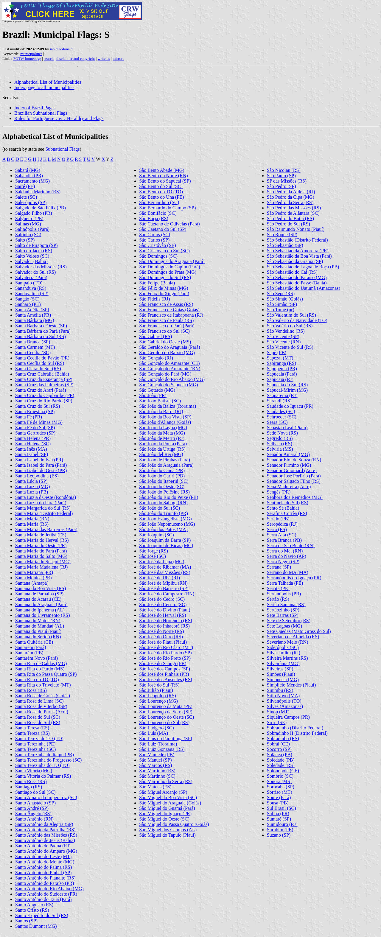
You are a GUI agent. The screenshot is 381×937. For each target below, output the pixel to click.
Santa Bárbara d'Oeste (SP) (41, 325)
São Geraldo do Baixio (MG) (167, 352)
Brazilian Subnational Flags (40, 113)
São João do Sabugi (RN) (163, 502)
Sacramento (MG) (32, 180)
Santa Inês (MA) (31, 449)
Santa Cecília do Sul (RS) (39, 363)
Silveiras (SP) (280, 668)
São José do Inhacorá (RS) (164, 625)
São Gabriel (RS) (155, 336)
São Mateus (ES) (155, 786)
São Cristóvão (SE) (157, 245)
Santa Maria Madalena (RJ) (41, 566)
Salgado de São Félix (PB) (40, 207)
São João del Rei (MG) (161, 454)
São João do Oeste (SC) (161, 486)
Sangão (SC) (27, 298)
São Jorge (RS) (153, 550)
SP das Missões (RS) (287, 180)
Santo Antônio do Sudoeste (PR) (46, 893)
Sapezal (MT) (280, 357)
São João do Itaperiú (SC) (163, 481)
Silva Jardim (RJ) (283, 652)
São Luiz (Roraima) (158, 743)
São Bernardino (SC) (159, 202)
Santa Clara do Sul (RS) (38, 368)
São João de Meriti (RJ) (161, 438)
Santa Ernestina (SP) (35, 411)
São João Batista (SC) (160, 400)
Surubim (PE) (280, 829)
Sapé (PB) (276, 352)
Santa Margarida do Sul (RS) (42, 507)
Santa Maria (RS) (32, 524)
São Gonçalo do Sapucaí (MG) (168, 384)
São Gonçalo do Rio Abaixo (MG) (172, 379)
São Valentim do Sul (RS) (291, 314)
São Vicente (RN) (284, 341)
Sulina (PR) (278, 813)
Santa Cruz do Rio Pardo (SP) (43, 400)
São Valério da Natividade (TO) (297, 320)
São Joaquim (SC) (156, 534)
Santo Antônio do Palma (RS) (43, 867)
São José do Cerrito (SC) (162, 604)
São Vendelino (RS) (286, 331)
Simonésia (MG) (283, 679)
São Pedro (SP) (281, 186)
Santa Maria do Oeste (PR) (40, 545)
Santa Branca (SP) (32, 341)
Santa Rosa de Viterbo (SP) (41, 706)
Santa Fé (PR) (28, 416)
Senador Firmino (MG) (289, 465)
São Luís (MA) (153, 733)
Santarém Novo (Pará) (36, 658)
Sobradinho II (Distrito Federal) (297, 733)
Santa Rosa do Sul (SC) (37, 717)
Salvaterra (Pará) (31, 277)
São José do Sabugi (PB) (162, 663)
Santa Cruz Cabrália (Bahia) (42, 373)
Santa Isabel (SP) (31, 454)
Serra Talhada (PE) (285, 583)
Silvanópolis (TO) (284, 700)
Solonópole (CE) (283, 770)
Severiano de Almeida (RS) (293, 636)
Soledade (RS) (281, 765)
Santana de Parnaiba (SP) (39, 593)
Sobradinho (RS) (283, 738)
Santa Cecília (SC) (33, 352)
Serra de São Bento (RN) (291, 545)
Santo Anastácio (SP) (35, 802)
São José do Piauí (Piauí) (163, 642)
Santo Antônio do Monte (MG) (44, 861)
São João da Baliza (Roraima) (167, 406)
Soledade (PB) (281, 759)
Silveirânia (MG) (283, 663)
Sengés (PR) (279, 491)
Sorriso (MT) (279, 792)
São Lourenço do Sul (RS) (164, 722)
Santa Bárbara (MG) (34, 320)
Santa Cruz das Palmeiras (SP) (44, 384)
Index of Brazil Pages (34, 107)
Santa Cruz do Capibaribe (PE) (44, 395)
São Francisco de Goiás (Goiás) (169, 309)
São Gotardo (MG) (157, 390)
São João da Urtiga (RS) (162, 449)
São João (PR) (153, 395)
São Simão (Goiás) (285, 298)
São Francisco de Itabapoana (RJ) (171, 314)
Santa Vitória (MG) (33, 770)
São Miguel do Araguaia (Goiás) (170, 802)
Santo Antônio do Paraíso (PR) (44, 883)
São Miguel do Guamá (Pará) (167, 808)
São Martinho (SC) (157, 776)
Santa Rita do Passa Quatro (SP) (46, 674)
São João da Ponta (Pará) (163, 443)
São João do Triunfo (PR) (163, 513)
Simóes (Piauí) (281, 674)
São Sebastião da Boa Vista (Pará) (299, 256)
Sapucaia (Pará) (282, 373)
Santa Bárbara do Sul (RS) (40, 336)
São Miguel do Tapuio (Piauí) (167, 835)
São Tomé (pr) (280, 309)
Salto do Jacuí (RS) (33, 250)
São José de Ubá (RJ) (159, 577)
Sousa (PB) (277, 802)
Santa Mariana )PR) (34, 572)
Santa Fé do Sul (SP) (35, 427)
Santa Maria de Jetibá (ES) (40, 534)
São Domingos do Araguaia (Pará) (172, 261)
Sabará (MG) (27, 170)
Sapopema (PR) (282, 368)
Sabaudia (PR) (29, 175)
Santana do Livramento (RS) (42, 615)
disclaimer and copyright (75, 58)
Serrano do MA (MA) (287, 572)
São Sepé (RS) (281, 293)
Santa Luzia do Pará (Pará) (40, 502)
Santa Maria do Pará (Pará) (41, 550)
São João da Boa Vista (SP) (165, 416)
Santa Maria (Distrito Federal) (44, 513)
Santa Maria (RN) (32, 518)
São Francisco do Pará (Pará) (167, 325)
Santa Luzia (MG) (32, 486)
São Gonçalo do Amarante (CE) (169, 363)
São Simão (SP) (282, 304)
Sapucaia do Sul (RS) (287, 384)
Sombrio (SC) (280, 776)
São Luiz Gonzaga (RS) (161, 749)
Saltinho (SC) (28, 234)
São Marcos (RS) (155, 765)
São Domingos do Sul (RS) (165, 277)
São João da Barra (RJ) (161, 411)
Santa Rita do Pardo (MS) (39, 668)
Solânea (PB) (279, 754)
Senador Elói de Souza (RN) (294, 459)
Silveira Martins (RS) (287, 658)
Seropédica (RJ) (282, 524)
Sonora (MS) (279, 781)
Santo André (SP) (32, 808)
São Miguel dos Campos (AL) (168, 829)
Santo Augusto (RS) (34, 904)
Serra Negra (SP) (283, 561)
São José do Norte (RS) (161, 631)
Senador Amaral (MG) (288, 454)
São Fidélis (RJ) (154, 298)
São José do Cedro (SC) (162, 599)
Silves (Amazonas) (285, 706)
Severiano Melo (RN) (287, 642)
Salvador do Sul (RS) (35, 272)
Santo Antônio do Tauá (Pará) (43, 899)
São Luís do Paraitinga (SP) (165, 738)
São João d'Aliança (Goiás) (165, 422)
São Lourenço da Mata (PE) (165, 706)
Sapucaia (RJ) (280, 379)
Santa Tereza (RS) (32, 733)
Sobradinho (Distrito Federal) (295, 727)
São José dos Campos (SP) (164, 668)
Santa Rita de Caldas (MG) (41, 663)
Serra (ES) (277, 529)
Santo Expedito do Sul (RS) (41, 915)
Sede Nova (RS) (282, 432)
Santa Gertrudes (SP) (35, 432)
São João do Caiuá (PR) (162, 470)
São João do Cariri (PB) (162, 475)
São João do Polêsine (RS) (164, 491)
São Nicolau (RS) (284, 170)
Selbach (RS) (279, 443)
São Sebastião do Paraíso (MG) (297, 277)
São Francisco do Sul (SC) (164, 331)
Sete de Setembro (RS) (288, 620)
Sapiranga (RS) (281, 363)
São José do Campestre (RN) (166, 593)
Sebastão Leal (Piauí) (287, 427)
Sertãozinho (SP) (283, 609)
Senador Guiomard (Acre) (292, 470)
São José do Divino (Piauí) (164, 609)
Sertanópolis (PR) (284, 593)
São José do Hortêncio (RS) (165, 620)
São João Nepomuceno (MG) (167, 524)
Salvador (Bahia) (31, 261)
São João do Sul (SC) (159, 507)
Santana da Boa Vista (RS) (40, 588)
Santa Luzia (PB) (31, 491)
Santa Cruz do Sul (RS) (37, 406)
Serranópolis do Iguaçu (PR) (294, 577)
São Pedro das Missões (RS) (294, 207)
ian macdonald (61, 49)
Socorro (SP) (279, 749)
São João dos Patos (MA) (163, 529)
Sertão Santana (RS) (286, 604)
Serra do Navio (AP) (286, 556)
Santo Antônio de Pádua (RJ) (43, 845)
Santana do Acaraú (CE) (38, 599)
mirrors (118, 58)
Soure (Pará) (279, 797)
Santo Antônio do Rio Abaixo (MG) (49, 888)
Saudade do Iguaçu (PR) (290, 406)
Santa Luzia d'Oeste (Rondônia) (45, 497)
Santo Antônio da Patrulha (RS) (45, 829)
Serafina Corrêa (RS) (287, 513)
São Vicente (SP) (283, 336)
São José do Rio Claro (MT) (166, 647)
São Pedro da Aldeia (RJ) (291, 191)
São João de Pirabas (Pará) (164, 459)
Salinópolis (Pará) (32, 229)
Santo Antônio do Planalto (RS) (45, 877)
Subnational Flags (62, 149)
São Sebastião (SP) (285, 245)
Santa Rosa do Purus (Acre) (41, 711)
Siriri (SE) (277, 722)
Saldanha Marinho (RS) (37, 191)
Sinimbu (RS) (280, 690)
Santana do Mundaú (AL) (39, 625)
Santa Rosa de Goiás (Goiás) (42, 695)
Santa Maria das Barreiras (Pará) (46, 529)
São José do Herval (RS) (162, 615)
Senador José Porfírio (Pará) (294, 475)
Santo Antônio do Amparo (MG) (46, 851)
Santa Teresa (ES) (32, 727)
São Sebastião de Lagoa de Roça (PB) (303, 266)
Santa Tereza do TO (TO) (39, 738)
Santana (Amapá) (32, 583)
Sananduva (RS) (30, 288)
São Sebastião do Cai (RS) (292, 272)
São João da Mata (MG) (162, 432)
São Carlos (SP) (154, 239)
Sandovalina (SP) (32, 293)
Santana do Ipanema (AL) (40, 609)
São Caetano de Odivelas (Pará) (169, 223)
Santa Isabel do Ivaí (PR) (39, 459)
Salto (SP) (25, 239)
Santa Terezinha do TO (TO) (42, 765)
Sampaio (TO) (29, 282)
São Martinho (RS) (157, 770)
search (49, 58)
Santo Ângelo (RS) (33, 813)
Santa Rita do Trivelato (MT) (43, 684)
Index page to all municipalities (44, 87)
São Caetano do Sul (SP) (162, 229)
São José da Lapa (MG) (161, 561)
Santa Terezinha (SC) (35, 749)
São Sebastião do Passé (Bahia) (297, 282)
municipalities (31, 54)
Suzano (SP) (279, 835)
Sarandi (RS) (279, 400)
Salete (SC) (26, 197)
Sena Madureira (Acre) (289, 486)
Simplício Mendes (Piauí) (291, 684)
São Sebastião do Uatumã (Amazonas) (303, 288)
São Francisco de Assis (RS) (166, 304)
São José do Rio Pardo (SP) (165, 652)
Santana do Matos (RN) (37, 620)
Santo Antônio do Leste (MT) (43, 856)
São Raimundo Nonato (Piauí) (295, 229)
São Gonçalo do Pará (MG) (165, 373)
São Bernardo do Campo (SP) (167, 207)
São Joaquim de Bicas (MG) (166, 545)
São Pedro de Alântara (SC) (293, 213)
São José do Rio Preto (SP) (165, 658)
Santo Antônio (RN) (34, 818)
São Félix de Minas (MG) (163, 288)
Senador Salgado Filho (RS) (294, 481)
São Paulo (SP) (281, 175)
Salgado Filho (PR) (33, 213)
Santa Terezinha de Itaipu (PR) (44, 754)
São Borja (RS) (153, 218)
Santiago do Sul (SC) (35, 792)
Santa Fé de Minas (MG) (39, 422)
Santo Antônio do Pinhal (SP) (43, 872)
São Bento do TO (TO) (161, 191)
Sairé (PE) (25, 186)
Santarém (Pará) (30, 647)
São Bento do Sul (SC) (161, 186)
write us (104, 58)
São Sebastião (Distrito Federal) (297, 239)
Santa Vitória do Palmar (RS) (43, 776)
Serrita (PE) (278, 588)
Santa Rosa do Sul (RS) (37, 722)
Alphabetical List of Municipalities (47, 82)
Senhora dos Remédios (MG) (295, 497)
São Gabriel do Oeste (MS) (165, 341)
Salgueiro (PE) (29, 218)
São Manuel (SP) (155, 759)
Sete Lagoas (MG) (284, 625)
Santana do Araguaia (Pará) (41, 604)
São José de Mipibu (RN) (163, 583)
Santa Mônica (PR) (33, 577)
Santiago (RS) (28, 786)
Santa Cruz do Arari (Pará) (40, 390)
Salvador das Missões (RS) (41, 266)
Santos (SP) (26, 920)
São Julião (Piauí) (156, 690)
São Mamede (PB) (156, 754)
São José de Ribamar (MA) (165, 566)
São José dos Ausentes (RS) (165, 679)
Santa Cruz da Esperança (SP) (43, 379)
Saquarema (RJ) (282, 395)
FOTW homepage (27, 58)
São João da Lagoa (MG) (163, 427)
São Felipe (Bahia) (157, 282)
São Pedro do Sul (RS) (288, 223)
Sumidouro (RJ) (282, 824)
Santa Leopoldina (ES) (37, 475)
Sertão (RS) (278, 599)
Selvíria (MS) (280, 449)
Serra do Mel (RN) (285, 550)
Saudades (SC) (281, 411)
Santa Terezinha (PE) (35, 743)
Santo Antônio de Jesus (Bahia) (45, 840)
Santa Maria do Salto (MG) (41, 556)
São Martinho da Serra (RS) (165, 781)
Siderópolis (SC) (283, 647)
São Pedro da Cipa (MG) (290, 197)
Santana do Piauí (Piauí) (38, 631)
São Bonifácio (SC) (157, 213)
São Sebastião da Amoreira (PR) (298, 250)
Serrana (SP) (279, 566)
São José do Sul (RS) (159, 684)
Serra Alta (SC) (281, 534)
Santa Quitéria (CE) (34, 642)
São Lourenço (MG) (158, 700)
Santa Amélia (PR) (33, 314)
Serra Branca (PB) (284, 540)
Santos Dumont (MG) (36, 926)
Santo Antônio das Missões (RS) (46, 835)
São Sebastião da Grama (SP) (295, 261)
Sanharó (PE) (28, 304)
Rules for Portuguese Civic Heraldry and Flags (59, 118)
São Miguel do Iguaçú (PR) (165, 813)
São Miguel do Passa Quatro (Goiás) (174, 824)
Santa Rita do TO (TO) (37, 679)
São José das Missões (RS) (164, 572)
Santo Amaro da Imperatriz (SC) (46, 797)
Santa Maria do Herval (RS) (42, 540)
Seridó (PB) (278, 518)
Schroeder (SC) (281, 416)
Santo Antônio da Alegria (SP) (44, 824)
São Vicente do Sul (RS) (290, 347)
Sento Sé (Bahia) (283, 507)
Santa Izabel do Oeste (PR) (41, 470)
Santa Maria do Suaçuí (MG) (43, 561)
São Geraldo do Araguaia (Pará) (169, 347)
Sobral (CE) (278, 743)
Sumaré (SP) (279, 818)
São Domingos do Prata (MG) (167, 272)
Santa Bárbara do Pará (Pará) (43, 331)
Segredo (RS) (280, 438)
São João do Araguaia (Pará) (166, 465)
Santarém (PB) (29, 652)
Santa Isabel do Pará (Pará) (41, 465)
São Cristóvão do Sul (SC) (164, 250)
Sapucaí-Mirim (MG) (287, 390)
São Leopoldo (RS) (157, 695)
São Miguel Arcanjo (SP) (163, 792)
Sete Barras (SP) (282, 615)
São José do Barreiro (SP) (163, 588)
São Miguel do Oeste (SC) (164, 818)
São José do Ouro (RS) (161, 636)
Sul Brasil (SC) (281, 808)
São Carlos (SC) (154, 234)
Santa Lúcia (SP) (31, 481)
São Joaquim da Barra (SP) (165, 540)
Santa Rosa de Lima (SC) (39, 700)
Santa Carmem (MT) (35, 347)
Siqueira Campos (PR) (288, 717)
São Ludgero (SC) (156, 727)
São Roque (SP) (282, 234)
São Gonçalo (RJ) (156, 357)
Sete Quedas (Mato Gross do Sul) (299, 631)
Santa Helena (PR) (33, 438)
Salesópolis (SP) (30, 202)
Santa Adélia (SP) (32, 309)
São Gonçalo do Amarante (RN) (169, 368)
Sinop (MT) (278, 711)
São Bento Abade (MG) (161, 170)
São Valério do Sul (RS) (289, 325)
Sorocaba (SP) (280, 786)
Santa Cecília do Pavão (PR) (42, 357)
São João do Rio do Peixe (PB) (168, 497)
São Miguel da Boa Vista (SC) (168, 797)
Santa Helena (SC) (33, 443)
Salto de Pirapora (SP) (36, 245)
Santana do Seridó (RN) (38, 636)
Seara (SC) (277, 422)
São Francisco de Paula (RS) (166, 320)
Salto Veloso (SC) (32, 256)
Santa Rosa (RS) (31, 690)
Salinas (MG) (28, 223)
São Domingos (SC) (158, 256)
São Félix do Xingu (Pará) (164, 293)
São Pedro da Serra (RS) (290, 202)
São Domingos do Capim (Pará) (169, 266)
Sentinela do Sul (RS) (287, 502)
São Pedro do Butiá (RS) (290, 218)
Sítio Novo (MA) (283, 695)
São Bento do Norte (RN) (163, 175)
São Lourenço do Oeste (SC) (166, 717)
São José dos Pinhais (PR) (164, 674)
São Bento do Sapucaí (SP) (165, 180)
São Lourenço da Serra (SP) (165, 711)
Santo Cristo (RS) (32, 910)
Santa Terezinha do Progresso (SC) (48, 759)
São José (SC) (152, 556)
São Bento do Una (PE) (161, 197)
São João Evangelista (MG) (165, 518)
